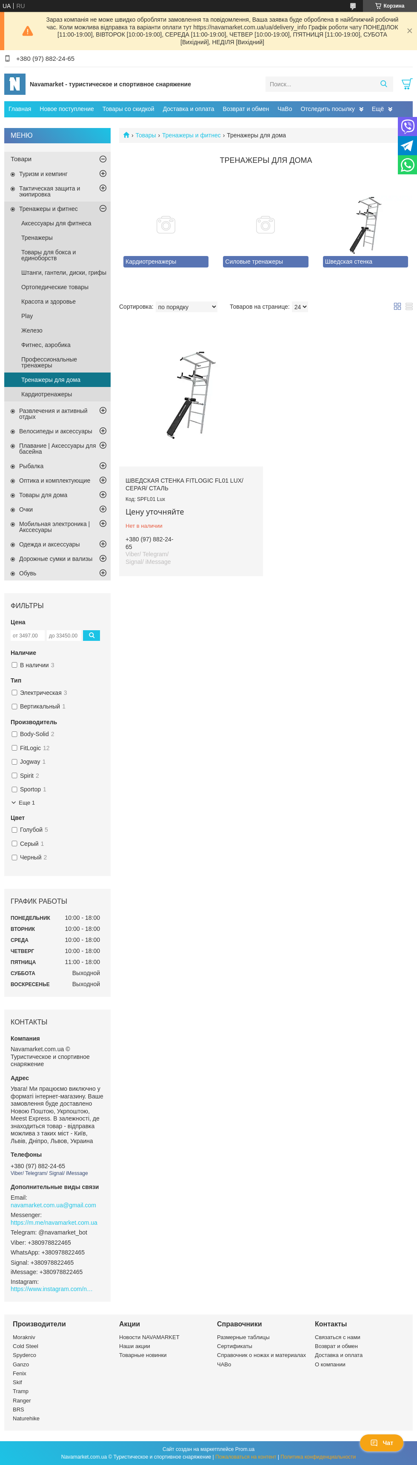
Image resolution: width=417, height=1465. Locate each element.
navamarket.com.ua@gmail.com (53, 1205)
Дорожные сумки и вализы (55, 558)
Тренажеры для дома (50, 379)
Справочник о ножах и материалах (261, 1355)
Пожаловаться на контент (245, 1457)
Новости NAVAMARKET (149, 1337)
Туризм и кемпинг (43, 174)
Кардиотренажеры (46, 394)
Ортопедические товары (55, 287)
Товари (21, 158)
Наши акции (134, 1346)
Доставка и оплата (188, 108)
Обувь (27, 573)
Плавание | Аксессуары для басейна (57, 448)
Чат (381, 1443)
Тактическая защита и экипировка (49, 191)
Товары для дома (43, 495)
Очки (26, 509)
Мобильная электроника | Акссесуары (54, 527)
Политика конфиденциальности (318, 1457)
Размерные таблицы (243, 1337)
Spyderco (24, 1355)
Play (27, 316)
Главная (20, 108)
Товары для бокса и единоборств (48, 255)
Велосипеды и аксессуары (55, 431)
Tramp (21, 1391)
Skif (17, 1382)
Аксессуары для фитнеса (56, 223)
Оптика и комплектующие (54, 480)
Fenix (19, 1373)
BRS (18, 1409)
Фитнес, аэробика (46, 344)
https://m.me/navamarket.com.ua (54, 1222)
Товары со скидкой (128, 108)
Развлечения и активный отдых (53, 413)
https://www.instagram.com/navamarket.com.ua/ (53, 1289)
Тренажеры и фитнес (191, 135)
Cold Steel (25, 1346)
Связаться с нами (337, 1337)
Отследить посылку (327, 108)
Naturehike (26, 1418)
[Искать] (383, 84)
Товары (145, 135)
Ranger (22, 1400)
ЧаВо (284, 108)
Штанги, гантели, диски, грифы (63, 272)
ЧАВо (224, 1364)
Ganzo (21, 1364)
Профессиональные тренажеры (49, 362)
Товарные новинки (142, 1355)
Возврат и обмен (246, 108)
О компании (330, 1364)
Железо (32, 330)
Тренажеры (37, 237)
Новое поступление (67, 108)
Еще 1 (27, 802)
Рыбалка (31, 466)
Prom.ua (244, 1449)
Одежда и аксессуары (49, 544)
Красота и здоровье (48, 301)
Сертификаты (234, 1346)
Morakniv (24, 1337)
